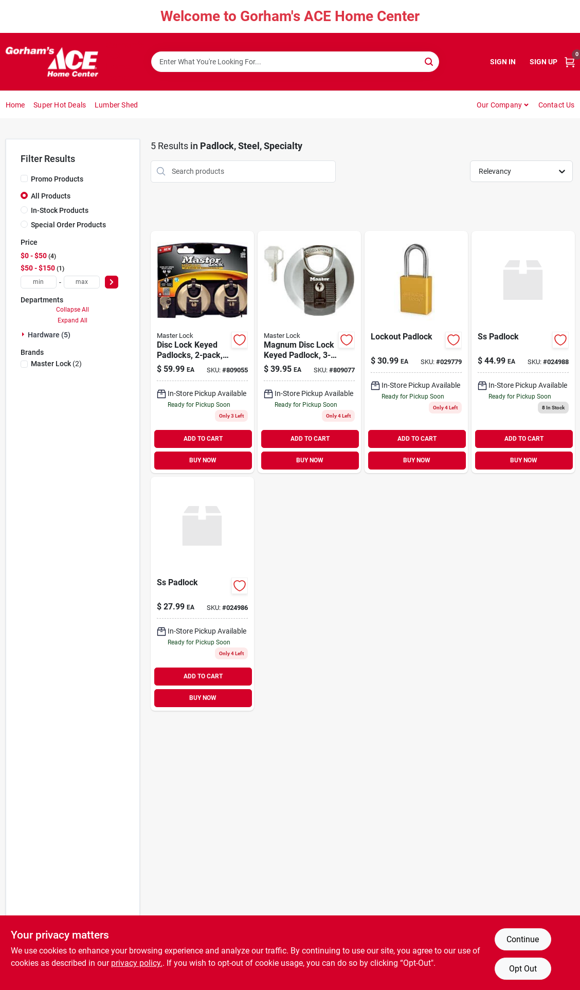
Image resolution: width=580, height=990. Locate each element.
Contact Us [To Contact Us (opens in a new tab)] (556, 105)
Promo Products (57, 179)
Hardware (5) (49, 335)
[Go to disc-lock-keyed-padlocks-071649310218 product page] (202, 352)
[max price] (82, 282)
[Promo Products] (24, 178)
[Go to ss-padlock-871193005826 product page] (202, 594)
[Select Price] (111, 282)
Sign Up (543, 62)
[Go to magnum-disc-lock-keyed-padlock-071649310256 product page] (309, 352)
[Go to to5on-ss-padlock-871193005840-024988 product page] (523, 352)
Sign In (503, 62)
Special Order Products (68, 224)
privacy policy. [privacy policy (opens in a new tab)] (136, 963)
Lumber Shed (116, 105)
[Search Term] (295, 61)
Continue (522, 939)
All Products (50, 196)
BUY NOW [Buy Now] (202, 460)
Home (15, 105)
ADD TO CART (203, 438)
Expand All (72, 320)
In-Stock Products (59, 210)
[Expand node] (24, 334)
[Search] (429, 60)
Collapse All (72, 309)
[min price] (39, 282)
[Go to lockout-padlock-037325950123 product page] (416, 352)
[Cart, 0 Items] (570, 62)
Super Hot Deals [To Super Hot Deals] (59, 105)
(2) (56, 363)
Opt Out (523, 969)
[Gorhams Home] (52, 62)
